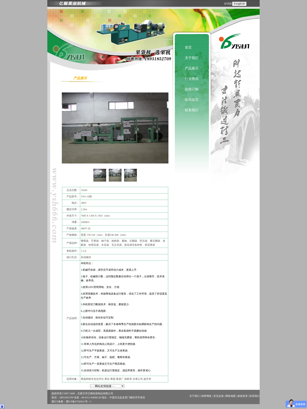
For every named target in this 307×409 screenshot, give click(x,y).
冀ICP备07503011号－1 (78, 401)
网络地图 (230, 396)
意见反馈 (218, 396)
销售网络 (206, 396)
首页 (188, 47)
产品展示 (191, 68)
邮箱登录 (242, 396)
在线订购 (191, 89)
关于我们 (191, 58)
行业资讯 (191, 79)
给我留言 (191, 99)
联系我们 (191, 110)
